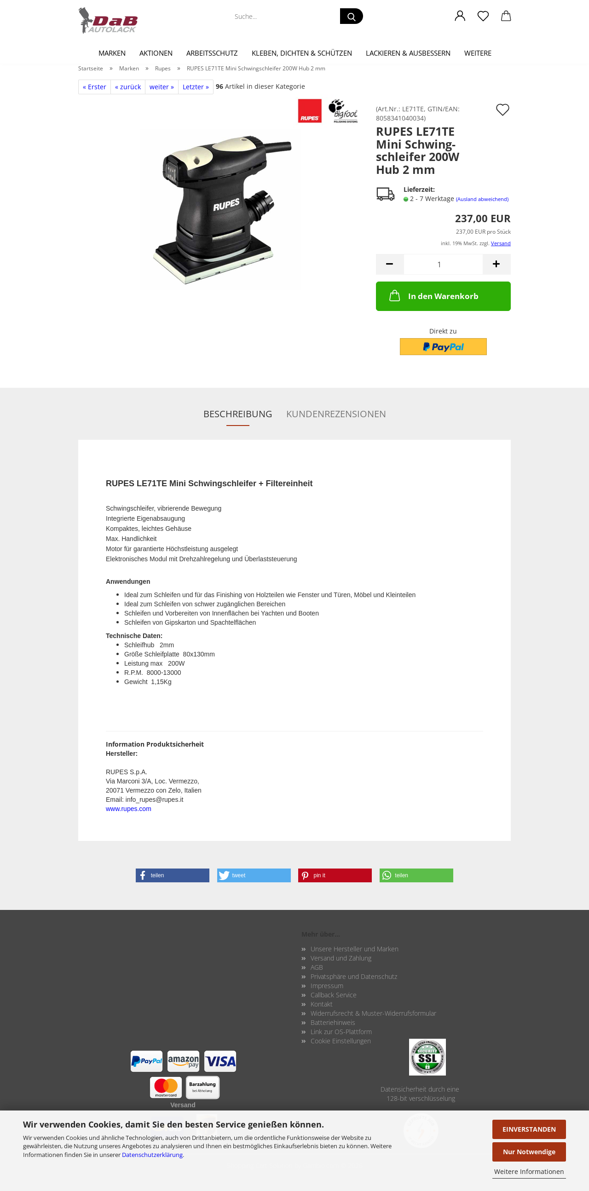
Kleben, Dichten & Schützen (302, 53)
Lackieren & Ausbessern (408, 53)
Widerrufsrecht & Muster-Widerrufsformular (373, 1013)
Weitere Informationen (529, 1171)
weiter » (162, 86)
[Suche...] (351, 16)
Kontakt (322, 1004)
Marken (112, 53)
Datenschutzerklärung (152, 1155)
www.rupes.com (128, 808)
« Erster (94, 86)
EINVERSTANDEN (529, 1129)
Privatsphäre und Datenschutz (354, 976)
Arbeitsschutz (212, 53)
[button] (460, 16)
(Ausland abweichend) (482, 199)
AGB (317, 967)
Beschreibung (237, 414)
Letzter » (196, 86)
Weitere (477, 53)
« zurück (128, 86)
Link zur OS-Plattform (341, 1031)
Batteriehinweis (333, 1022)
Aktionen (156, 53)
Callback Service (334, 994)
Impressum (327, 985)
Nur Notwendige (529, 1151)
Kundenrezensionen (336, 414)
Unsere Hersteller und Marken (354, 948)
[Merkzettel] (483, 16)
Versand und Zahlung (341, 958)
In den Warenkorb (433, 295)
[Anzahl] (443, 264)
